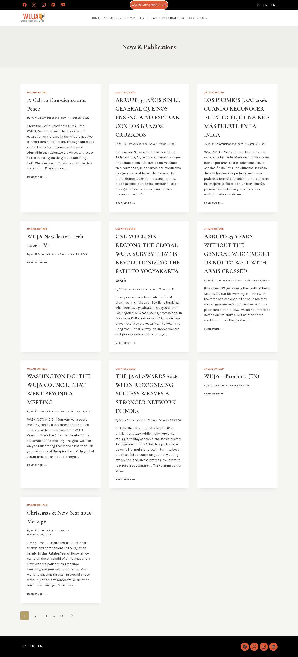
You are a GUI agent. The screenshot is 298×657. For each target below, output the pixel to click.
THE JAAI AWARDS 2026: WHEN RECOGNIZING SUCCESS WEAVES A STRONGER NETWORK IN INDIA (147, 394)
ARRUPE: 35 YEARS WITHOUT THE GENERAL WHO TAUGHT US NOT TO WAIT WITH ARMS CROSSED (237, 254)
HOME (95, 18)
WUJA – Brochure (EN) (231, 376)
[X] (34, 5)
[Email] (63, 5)
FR (265, 5)
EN (273, 5)
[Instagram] (44, 5)
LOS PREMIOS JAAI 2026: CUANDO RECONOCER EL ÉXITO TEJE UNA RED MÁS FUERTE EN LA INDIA (236, 117)
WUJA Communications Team (48, 117)
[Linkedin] (53, 5)
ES (257, 5)
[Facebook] (24, 5)
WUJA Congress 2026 (149, 4)
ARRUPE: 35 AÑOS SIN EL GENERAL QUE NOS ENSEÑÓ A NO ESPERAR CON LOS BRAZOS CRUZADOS (147, 117)
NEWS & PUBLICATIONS (166, 18)
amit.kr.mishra (216, 385)
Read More (37, 177)
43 (61, 615)
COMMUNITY (134, 18)
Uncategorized (37, 92)
